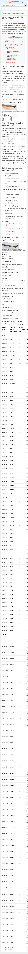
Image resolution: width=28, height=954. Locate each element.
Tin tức (9, 12)
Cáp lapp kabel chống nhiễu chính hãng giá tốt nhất (14, 13)
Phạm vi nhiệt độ (12, 59)
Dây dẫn (10, 52)
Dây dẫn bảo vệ (12, 58)
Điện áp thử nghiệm (13, 56)
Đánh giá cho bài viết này (7, 947)
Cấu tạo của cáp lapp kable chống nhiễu (14, 44)
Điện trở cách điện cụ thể (14, 51)
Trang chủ (4, 12)
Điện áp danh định (13, 55)
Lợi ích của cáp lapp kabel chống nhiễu (14, 37)
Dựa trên (11, 50)
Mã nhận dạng (12, 48)
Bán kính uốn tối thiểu (13, 54)
